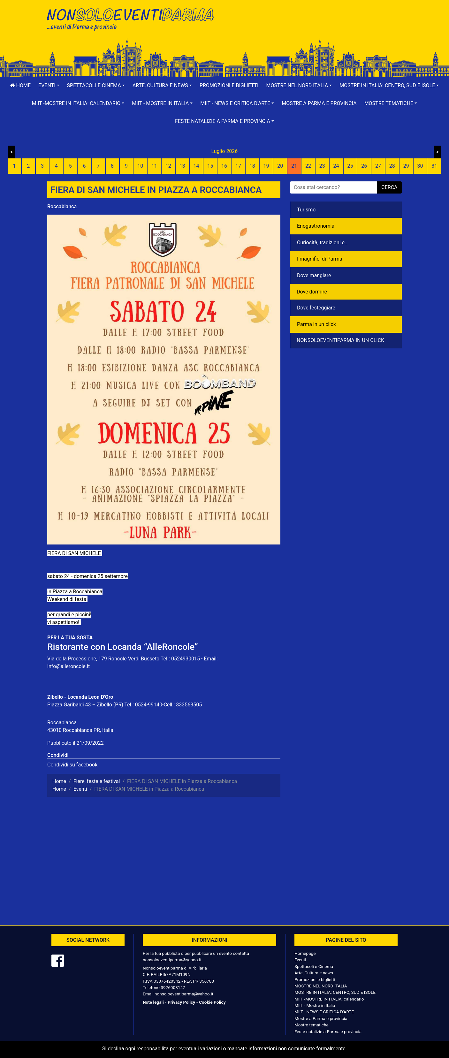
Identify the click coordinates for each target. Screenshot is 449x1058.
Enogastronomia (315, 226)
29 (406, 166)
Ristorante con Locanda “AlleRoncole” (122, 647)
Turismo (306, 210)
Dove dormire (312, 292)
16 (224, 166)
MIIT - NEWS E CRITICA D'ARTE (324, 1011)
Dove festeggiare (316, 308)
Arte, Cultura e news (313, 972)
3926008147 (173, 987)
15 (210, 166)
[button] (48, 86)
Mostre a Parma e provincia (319, 103)
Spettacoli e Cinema (313, 966)
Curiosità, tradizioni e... (323, 243)
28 (392, 166)
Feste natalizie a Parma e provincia (327, 1031)
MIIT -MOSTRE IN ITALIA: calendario (329, 998)
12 (168, 166)
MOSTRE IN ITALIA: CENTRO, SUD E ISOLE (335, 992)
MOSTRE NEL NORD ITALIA (320, 985)
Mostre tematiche (311, 1024)
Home (20, 85)
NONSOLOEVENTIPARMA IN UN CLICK (340, 340)
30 (420, 166)
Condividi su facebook (72, 765)
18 (252, 166)
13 (182, 166)
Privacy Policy (181, 1002)
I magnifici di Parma (319, 259)
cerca (389, 187)
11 (154, 166)
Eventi (300, 959)
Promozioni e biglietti (229, 85)
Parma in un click (316, 324)
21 (294, 166)
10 (140, 166)
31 (434, 166)
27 (378, 166)
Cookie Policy (212, 1002)
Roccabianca (62, 206)
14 (196, 166)
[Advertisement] (315, 26)
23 (322, 166)
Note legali (153, 1002)
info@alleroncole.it (68, 666)
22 (308, 166)
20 (280, 166)
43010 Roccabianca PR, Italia (80, 730)
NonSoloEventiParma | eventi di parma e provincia (133, 18)
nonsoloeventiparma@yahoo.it (172, 959)
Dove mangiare (314, 275)
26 (364, 166)
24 (336, 166)
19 (266, 166)
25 (350, 166)
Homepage (305, 953)
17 (238, 166)
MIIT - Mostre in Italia (314, 1005)
